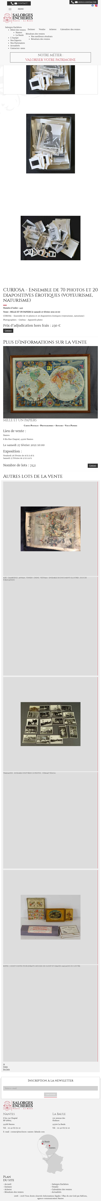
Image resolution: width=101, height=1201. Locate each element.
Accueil (8, 1184)
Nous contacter (83, 2)
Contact (19, 3)
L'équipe (14, 38)
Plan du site (67, 1196)
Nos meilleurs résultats (41, 36)
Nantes (19, 32)
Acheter (52, 29)
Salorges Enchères (60, 1184)
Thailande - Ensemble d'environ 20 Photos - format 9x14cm (29, 773)
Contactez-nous (17, 48)
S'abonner (50, 1094)
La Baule (20, 35)
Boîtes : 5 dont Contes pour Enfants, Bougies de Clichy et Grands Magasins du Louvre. (41, 966)
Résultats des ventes (40, 39)
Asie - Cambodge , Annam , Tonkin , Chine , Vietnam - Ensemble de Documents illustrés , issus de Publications (45, 579)
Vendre (42, 29)
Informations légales (52, 1196)
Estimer (31, 29)
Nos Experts (15, 40)
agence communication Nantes (50, 1198)
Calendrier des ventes (70, 29)
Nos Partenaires (17, 43)
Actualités (15, 45)
